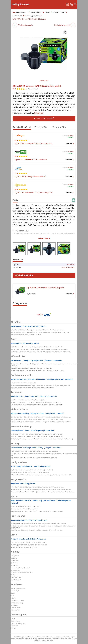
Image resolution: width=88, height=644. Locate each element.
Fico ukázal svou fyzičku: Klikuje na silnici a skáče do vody (28, 542)
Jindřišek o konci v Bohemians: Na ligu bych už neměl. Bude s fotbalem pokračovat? (36, 347)
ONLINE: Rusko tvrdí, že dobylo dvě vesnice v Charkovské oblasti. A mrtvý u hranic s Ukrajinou (40, 332)
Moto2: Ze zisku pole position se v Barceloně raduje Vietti (28, 400)
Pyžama (13, 598)
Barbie (13, 593)
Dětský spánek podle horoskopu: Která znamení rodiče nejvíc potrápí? (32, 387)
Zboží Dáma (14, 563)
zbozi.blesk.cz (15, 565)
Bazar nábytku (15, 610)
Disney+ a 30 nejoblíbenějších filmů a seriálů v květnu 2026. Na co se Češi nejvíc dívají (37, 419)
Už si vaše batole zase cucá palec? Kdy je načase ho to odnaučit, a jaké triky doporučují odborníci (40, 385)
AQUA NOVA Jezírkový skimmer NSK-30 (30, 176)
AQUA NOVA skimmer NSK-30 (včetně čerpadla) (37, 86)
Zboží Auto (14, 575)
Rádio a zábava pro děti (18, 623)
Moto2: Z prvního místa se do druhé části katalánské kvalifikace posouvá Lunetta (35, 402)
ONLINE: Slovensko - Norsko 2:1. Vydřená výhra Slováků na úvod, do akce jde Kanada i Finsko (39, 349)
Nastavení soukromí (48, 641)
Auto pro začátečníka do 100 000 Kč (21, 572)
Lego (12, 595)
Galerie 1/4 (44, 81)
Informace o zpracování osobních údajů (65, 638)
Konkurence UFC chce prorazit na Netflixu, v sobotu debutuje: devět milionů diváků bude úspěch (40, 352)
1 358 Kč (69, 177)
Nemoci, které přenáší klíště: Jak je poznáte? (24, 509)
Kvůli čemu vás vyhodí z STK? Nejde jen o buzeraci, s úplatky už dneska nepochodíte (37, 405)
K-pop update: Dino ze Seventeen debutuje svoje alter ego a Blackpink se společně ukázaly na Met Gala (42, 492)
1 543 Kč (69, 144)
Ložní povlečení (15, 607)
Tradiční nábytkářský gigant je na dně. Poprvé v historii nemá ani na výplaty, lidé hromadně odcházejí (42, 439)
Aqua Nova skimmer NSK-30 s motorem (31, 159)
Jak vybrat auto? (16, 580)
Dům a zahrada (36, 12)
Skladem (70, 137)
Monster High (15, 591)
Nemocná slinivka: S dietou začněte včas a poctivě (26, 506)
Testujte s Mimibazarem (18, 588)
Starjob (13, 618)
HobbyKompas (15, 570)
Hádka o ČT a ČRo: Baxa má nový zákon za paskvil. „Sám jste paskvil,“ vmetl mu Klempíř (37, 370)
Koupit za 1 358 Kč (44, 118)
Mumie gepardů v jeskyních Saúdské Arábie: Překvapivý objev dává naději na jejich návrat (38, 523)
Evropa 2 (13, 628)
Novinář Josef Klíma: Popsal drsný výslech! (24, 547)
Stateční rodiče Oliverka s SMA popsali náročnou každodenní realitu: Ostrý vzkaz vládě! (37, 330)
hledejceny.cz (15, 556)
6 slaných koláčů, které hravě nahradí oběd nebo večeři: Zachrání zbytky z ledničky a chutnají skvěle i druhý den (44, 454)
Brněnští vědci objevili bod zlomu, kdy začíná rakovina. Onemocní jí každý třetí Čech (36, 434)
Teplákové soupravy (17, 603)
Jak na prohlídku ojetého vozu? (20, 568)
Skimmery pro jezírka (32, 16)
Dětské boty (14, 605)
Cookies (37, 641)
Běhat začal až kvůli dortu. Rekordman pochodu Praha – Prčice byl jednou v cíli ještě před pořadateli (41, 475)
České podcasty (15, 621)
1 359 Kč (69, 160)
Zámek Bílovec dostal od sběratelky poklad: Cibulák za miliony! (30, 472)
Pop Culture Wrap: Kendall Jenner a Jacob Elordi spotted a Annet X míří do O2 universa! (37, 487)
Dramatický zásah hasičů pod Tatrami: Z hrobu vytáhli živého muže (31, 368)
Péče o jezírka (17, 16)
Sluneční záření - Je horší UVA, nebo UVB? (23, 383)
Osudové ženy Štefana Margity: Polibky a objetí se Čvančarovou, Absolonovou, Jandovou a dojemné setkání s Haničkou (44, 364)
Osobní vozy (15, 560)
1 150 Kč (69, 193)
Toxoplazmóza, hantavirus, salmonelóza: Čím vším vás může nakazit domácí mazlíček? (37, 511)
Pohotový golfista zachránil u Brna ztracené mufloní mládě (29, 545)
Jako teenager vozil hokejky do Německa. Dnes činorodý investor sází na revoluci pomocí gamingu (41, 417)
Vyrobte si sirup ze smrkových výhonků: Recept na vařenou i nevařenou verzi (34, 451)
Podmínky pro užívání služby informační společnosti (35, 638)
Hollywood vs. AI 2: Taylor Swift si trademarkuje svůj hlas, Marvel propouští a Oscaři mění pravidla (41, 489)
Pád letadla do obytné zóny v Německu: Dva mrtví (26, 334)
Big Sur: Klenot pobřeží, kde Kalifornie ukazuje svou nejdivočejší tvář (32, 470)
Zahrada (47, 12)
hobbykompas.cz (22, 12)
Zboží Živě (14, 558)
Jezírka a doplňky (59, 12)
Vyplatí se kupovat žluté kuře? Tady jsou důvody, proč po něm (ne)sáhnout (34, 457)
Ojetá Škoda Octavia (17, 577)
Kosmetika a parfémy (17, 600)
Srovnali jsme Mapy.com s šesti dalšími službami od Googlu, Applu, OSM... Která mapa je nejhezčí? (41, 422)
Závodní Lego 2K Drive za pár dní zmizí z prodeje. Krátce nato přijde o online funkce (36, 530)
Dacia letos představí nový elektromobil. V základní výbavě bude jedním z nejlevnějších (37, 436)
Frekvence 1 (14, 626)
